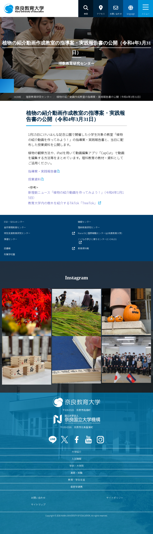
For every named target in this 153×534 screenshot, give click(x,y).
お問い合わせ (38, 497)
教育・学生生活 (76, 479)
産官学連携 (76, 486)
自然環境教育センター (15, 227)
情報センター (84, 221)
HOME (17, 97)
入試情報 (76, 458)
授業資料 (34, 179)
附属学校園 (9, 254)
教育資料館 (83, 248)
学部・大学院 (76, 465)
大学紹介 (76, 451)
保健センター (10, 239)
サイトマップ (38, 504)
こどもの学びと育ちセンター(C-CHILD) (97, 239)
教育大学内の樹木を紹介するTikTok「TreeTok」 (62, 202)
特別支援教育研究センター (17, 233)
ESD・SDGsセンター (14, 221)
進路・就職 (76, 472)
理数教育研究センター (39, 97)
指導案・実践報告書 (42, 171)
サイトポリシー (114, 497)
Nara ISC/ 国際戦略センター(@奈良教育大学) (100, 233)
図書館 (7, 248)
